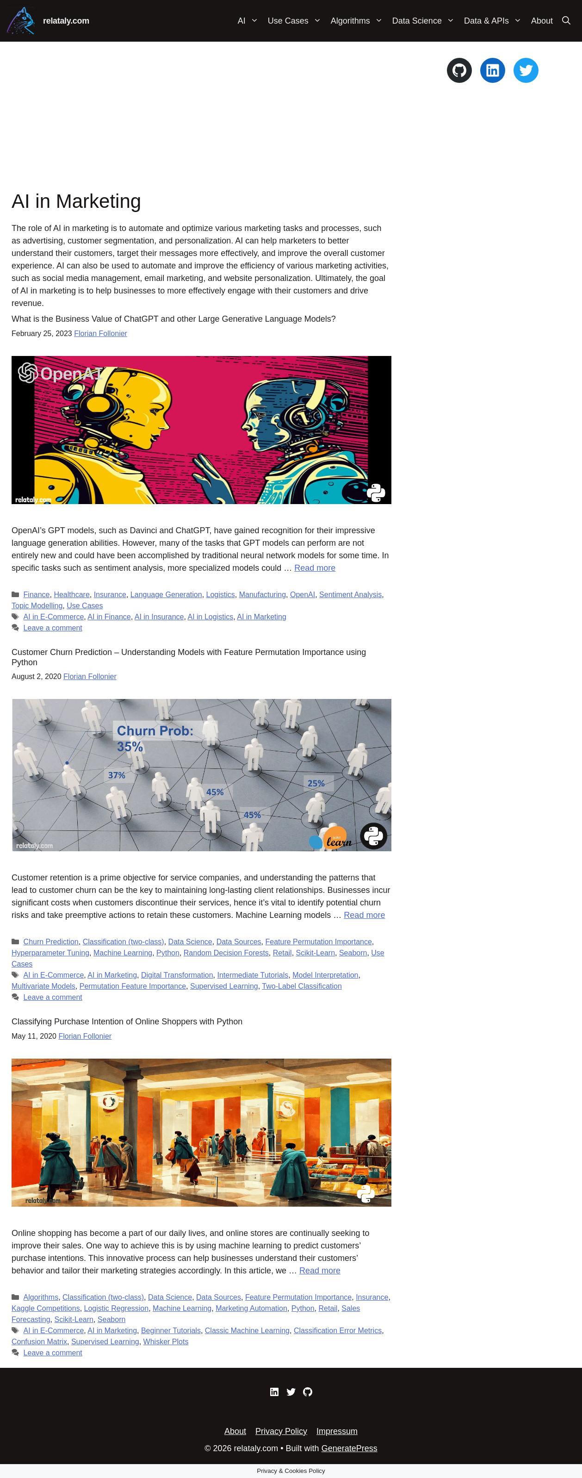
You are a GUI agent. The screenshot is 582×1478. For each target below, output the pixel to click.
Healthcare (71, 595)
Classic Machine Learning (247, 1331)
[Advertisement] (201, 120)
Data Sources (239, 942)
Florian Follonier (100, 333)
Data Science (425, 20)
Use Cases (297, 20)
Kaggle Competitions (46, 1308)
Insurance (110, 595)
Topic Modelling (37, 606)
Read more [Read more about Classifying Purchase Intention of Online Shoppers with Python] (320, 1270)
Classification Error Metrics (338, 1331)
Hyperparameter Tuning (50, 953)
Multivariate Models (43, 986)
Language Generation (166, 595)
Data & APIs (495, 20)
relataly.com (66, 20)
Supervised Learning (224, 986)
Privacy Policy (281, 1431)
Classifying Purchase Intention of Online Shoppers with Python (127, 1021)
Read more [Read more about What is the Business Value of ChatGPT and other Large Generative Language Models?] (314, 568)
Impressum (337, 1431)
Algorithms (359, 20)
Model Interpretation (325, 975)
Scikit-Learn (315, 953)
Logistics (220, 595)
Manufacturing (262, 595)
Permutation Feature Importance (133, 986)
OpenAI (302, 595)
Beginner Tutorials (171, 1331)
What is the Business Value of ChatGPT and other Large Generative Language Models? (174, 319)
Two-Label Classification (302, 986)
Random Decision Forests (226, 953)
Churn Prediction (51, 942)
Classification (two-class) (123, 942)
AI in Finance (108, 617)
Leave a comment (53, 628)
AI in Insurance (159, 617)
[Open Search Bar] (566, 20)
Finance (37, 595)
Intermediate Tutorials (252, 975)
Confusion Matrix (39, 1342)
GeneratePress (350, 1448)
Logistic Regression (116, 1308)
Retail (282, 953)
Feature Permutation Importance (318, 942)
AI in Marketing (261, 617)
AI (250, 20)
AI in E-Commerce (54, 617)
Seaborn (353, 953)
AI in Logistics (210, 617)
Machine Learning (122, 953)
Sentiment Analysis (350, 595)
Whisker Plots (166, 1342)
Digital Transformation (177, 975)
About (542, 20)
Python (168, 953)
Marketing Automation (251, 1308)
